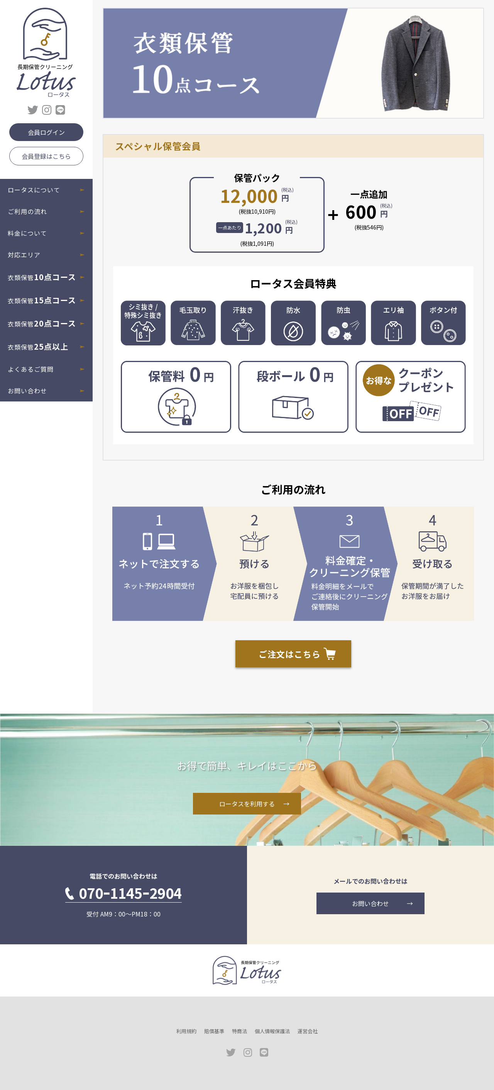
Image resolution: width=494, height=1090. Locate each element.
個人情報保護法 (272, 1031)
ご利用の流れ (27, 211)
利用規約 (186, 1031)
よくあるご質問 (31, 369)
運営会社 (308, 1031)
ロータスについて (34, 189)
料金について (27, 233)
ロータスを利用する (247, 803)
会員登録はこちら (46, 156)
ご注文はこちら (290, 654)
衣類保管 (42, 276)
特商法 (239, 1031)
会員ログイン (46, 132)
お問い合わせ (27, 390)
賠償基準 (214, 1031)
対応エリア (24, 254)
